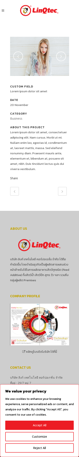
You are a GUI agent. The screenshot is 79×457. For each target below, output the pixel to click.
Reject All (39, 448)
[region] (39, 420)
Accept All (39, 425)
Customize (39, 437)
